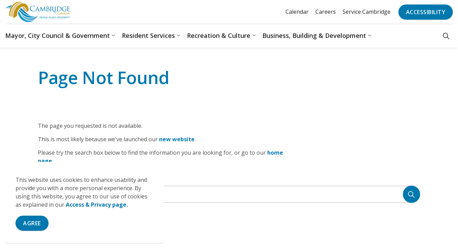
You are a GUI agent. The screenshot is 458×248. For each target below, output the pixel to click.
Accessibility (425, 12)
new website (177, 139)
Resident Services (148, 35)
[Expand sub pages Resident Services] (178, 36)
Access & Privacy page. (97, 204)
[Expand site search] (446, 36)
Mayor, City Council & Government (57, 35)
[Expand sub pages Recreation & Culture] (253, 36)
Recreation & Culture (218, 35)
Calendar (297, 12)
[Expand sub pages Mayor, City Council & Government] (113, 36)
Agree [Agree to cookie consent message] (32, 223)
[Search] (411, 194)
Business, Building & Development (314, 35)
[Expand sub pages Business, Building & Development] (369, 36)
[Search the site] (229, 194)
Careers (325, 12)
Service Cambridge (367, 12)
